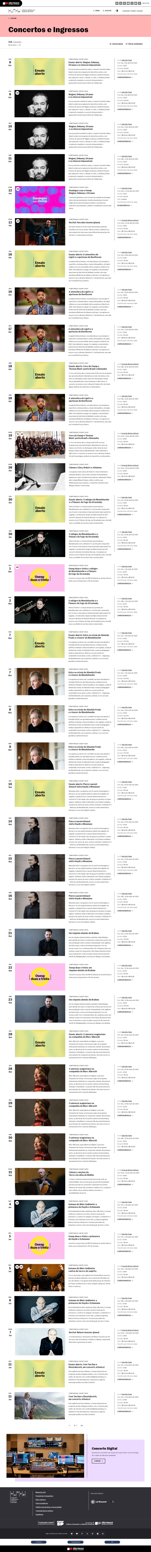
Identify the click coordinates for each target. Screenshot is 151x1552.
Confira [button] (98, 1461)
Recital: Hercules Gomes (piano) (84, 223)
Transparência (75, 1542)
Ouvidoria (39, 1514)
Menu (96, 11)
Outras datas (116, 44)
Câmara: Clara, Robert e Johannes (85, 468)
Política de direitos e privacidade (49, 1507)
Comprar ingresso (125, 77)
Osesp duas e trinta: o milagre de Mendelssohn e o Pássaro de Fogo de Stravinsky (83, 571)
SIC (112, 1542)
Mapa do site (41, 1492)
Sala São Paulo (127, 60)
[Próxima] (81, 1425)
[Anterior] (69, 1425)
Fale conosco (41, 1500)
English (133, 11)
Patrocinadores (42, 1503)
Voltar (12, 18)
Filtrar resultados (134, 44)
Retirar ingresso (124, 205)
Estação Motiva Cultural (130, 220)
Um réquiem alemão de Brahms (84, 933)
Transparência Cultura (44, 1511)
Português (126, 11)
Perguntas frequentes (44, 1496)
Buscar (107, 11)
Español (140, 11)
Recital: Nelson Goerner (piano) (84, 1332)
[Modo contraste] (117, 11)
